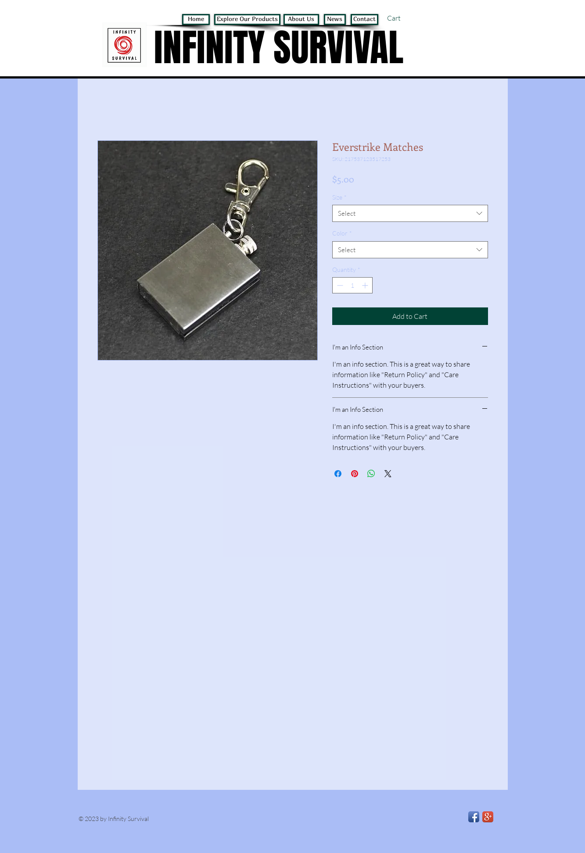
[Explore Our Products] (247, 19)
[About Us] (301, 19)
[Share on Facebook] (338, 473)
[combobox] (410, 213)
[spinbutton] (352, 285)
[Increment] (365, 285)
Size (339, 197)
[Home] (196, 19)
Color (342, 233)
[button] (405, 18)
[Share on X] (388, 473)
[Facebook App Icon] (473, 816)
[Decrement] (339, 285)
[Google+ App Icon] (487, 816)
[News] (335, 19)
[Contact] (364, 19)
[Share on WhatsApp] (371, 473)
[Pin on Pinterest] (354, 473)
